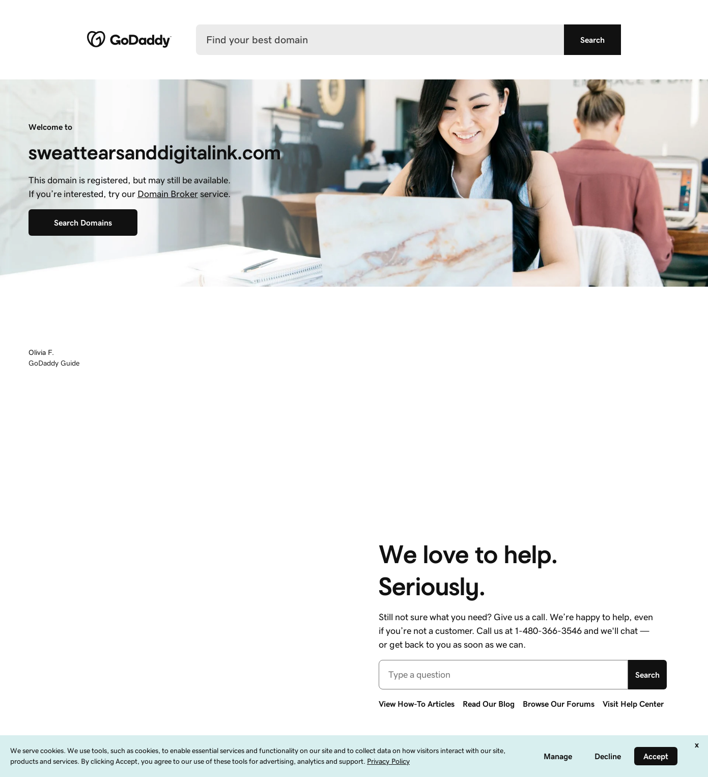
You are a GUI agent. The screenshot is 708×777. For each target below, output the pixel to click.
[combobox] (503, 674)
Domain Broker (167, 194)
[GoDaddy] (129, 40)
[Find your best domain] (380, 39)
